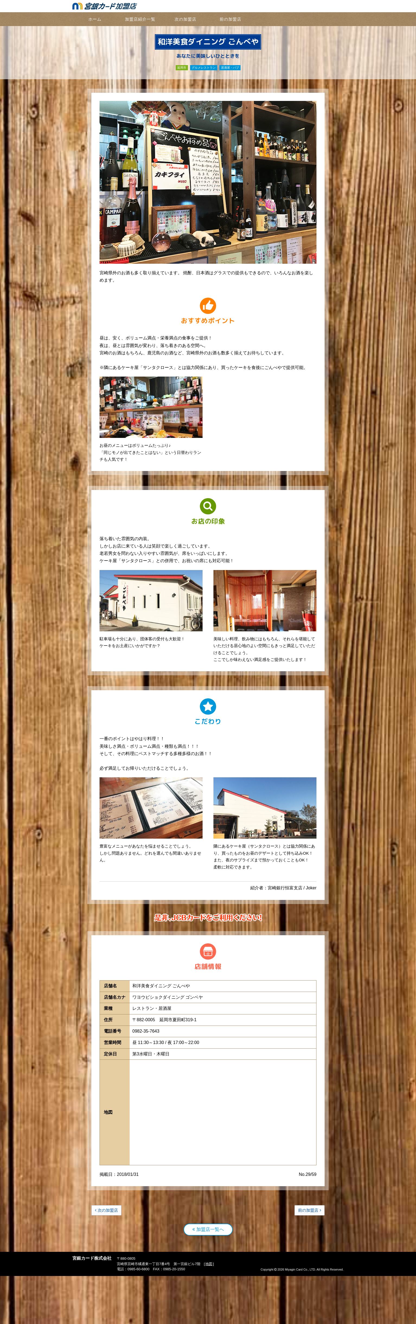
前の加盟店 (230, 19)
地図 (208, 1312)
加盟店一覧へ (208, 1277)
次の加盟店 (185, 19)
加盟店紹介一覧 (140, 19)
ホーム (94, 19)
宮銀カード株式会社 (91, 1306)
